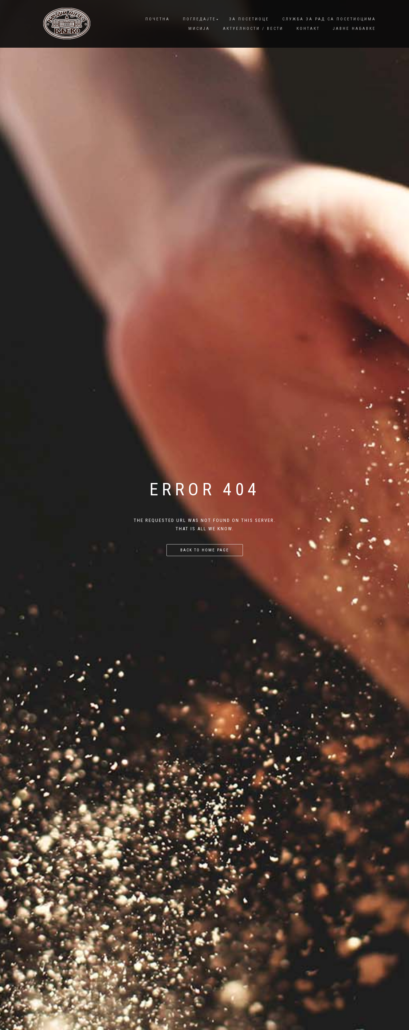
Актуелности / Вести (253, 28)
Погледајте (199, 19)
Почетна (157, 19)
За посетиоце (249, 19)
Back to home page (204, 550)
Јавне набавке (354, 28)
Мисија (199, 28)
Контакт (308, 28)
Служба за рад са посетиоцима (329, 19)
